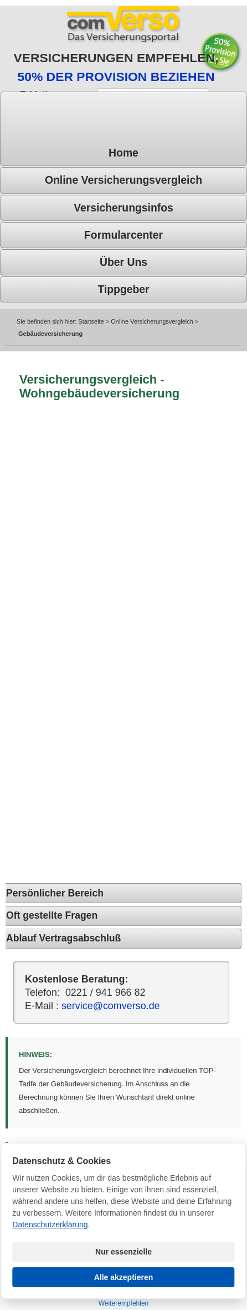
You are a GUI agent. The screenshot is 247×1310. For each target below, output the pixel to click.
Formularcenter (123, 235)
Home (123, 153)
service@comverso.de (110, 1005)
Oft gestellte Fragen (51, 915)
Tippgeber (123, 289)
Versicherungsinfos (123, 207)
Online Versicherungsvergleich (123, 180)
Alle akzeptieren (123, 1277)
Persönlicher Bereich (55, 893)
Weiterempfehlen (124, 1303)
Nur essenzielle (123, 1251)
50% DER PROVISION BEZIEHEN (115, 76)
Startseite (91, 321)
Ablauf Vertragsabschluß (63, 938)
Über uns (123, 262)
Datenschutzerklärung (50, 1224)
